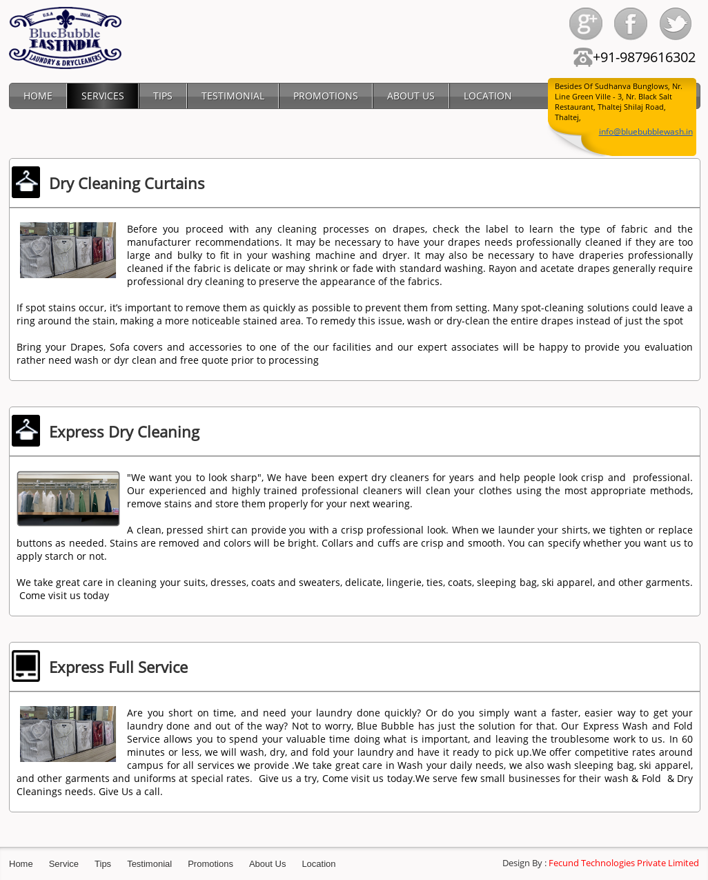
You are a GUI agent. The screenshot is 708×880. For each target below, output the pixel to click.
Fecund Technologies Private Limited (624, 863)
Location (318, 864)
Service (64, 864)
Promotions (210, 864)
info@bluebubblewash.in (646, 131)
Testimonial (149, 864)
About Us (267, 864)
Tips (103, 864)
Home (21, 864)
